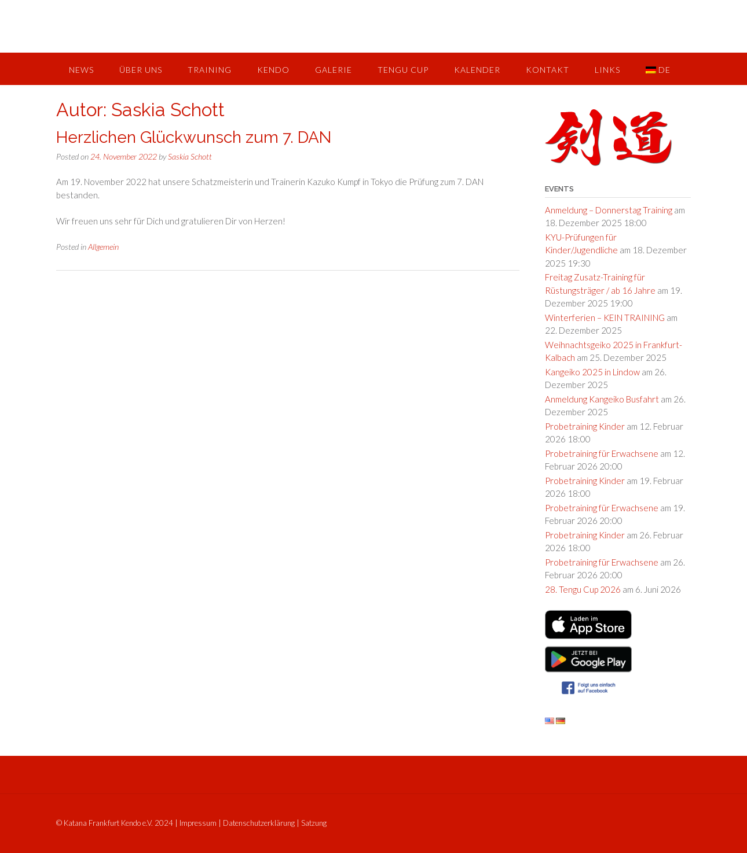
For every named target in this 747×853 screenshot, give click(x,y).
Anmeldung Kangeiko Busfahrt (602, 399)
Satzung (314, 823)
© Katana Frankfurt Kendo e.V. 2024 (114, 823)
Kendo (273, 70)
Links (607, 70)
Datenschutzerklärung (259, 823)
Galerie (333, 70)
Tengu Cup (403, 70)
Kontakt (547, 70)
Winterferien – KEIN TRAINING (605, 317)
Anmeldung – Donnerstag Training (608, 210)
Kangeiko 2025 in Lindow (592, 372)
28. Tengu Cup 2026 (583, 589)
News (81, 70)
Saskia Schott (190, 156)
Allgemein (103, 247)
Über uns (140, 70)
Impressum (198, 823)
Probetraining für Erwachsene (601, 453)
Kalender (477, 70)
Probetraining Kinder (585, 426)
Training (210, 70)
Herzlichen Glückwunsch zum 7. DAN (193, 137)
